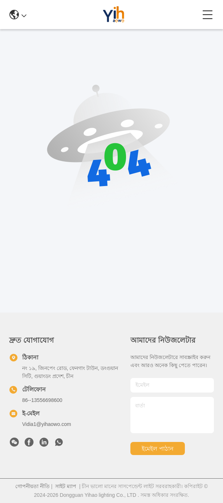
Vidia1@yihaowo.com (46, 424)
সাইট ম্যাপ (65, 486)
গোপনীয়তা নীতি (32, 486)
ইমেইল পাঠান (157, 449)
